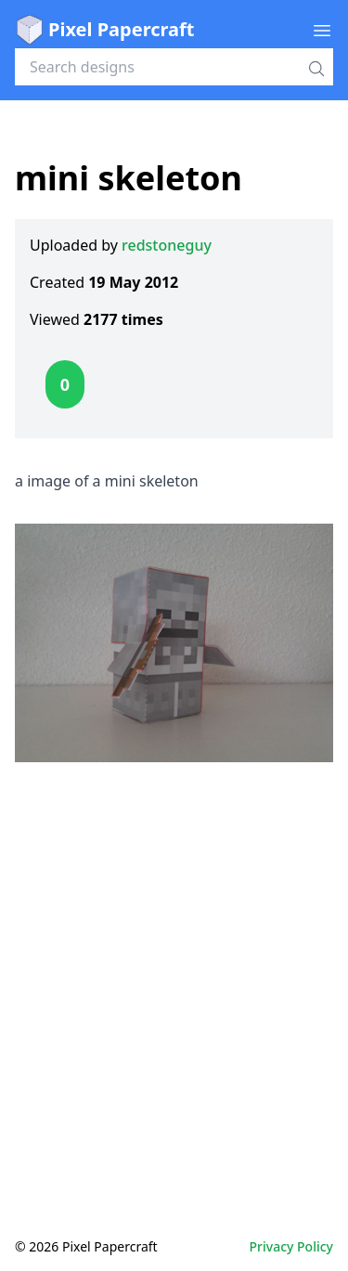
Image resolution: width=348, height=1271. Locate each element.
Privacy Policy (291, 1246)
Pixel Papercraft (104, 30)
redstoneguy (167, 245)
